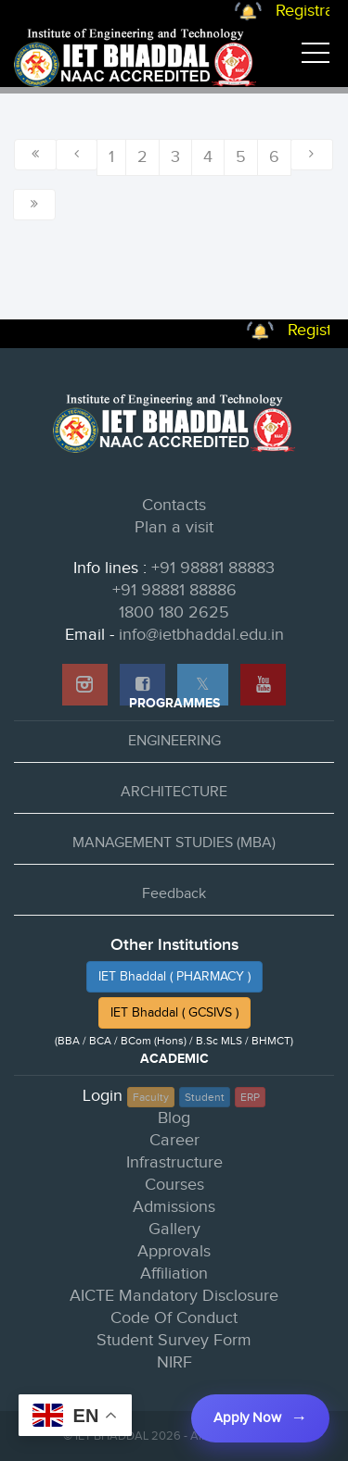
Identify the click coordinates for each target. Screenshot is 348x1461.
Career (174, 1140)
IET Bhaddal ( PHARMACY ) (174, 976)
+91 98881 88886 (174, 590)
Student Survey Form (174, 1340)
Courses (174, 1184)
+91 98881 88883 (213, 568)
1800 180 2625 (174, 612)
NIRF (174, 1362)
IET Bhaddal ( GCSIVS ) (174, 1012)
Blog (174, 1118)
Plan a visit (174, 527)
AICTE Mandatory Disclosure (174, 1295)
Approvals (174, 1251)
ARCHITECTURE (174, 792)
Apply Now (247, 1418)
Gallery (174, 1229)
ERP (250, 1097)
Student (205, 1097)
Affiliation (174, 1273)
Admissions (174, 1207)
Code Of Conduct (174, 1318)
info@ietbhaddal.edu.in (201, 634)
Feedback (174, 894)
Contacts (174, 505)
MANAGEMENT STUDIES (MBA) (174, 843)
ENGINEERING (174, 741)
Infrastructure (174, 1162)
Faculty (151, 1097)
